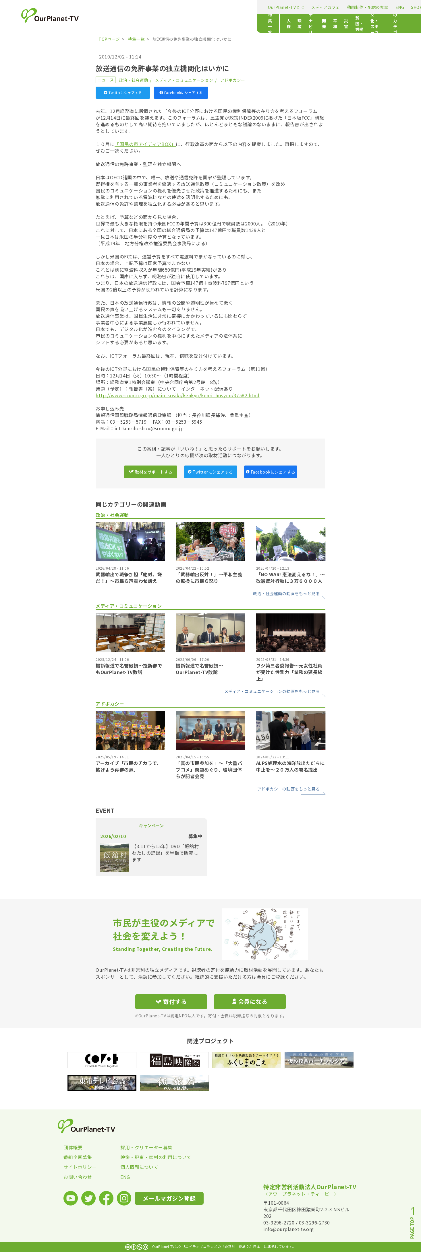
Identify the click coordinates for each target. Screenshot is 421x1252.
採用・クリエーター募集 (146, 1147)
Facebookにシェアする (181, 92)
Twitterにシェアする (123, 92)
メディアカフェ (156, 7)
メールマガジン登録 (295, 6)
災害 (235, 23)
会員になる (249, 1001)
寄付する (339, 6)
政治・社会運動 (133, 80)
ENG (230, 7)
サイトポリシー (80, 1166)
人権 (134, 23)
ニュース (105, 80)
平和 (219, 23)
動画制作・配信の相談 (198, 7)
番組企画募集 (77, 1157)
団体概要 (72, 1147)
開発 (204, 23)
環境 (149, 23)
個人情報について (139, 1166)
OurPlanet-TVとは (117, 7)
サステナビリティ (176, 23)
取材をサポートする (150, 472)
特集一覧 (107, 23)
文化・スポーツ (288, 23)
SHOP (247, 7)
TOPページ (109, 39)
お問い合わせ (77, 1176)
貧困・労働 (256, 23)
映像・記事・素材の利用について (148, 1157)
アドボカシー (232, 80)
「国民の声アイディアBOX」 (145, 144)
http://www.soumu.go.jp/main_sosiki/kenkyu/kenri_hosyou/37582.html (178, 395)
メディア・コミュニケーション (184, 80)
